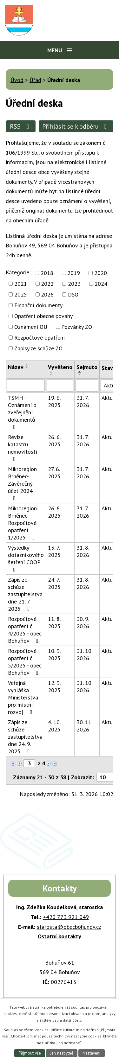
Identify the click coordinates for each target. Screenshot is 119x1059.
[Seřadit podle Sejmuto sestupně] (79, 374)
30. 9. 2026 (82, 622)
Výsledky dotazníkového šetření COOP (26, 558)
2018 (47, 273)
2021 (20, 283)
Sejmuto (86, 367)
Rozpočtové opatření (39, 337)
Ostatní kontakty (59, 936)
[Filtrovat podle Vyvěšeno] (60, 386)
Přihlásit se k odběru (75, 126)
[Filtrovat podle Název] (26, 386)
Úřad (35, 80)
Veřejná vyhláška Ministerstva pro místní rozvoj (23, 697)
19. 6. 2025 (54, 401)
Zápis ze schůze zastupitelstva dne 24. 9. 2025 (25, 736)
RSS (21, 126)
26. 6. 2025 (54, 440)
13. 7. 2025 (54, 551)
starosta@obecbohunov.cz (69, 926)
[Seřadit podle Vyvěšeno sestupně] (51, 374)
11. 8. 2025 (54, 622)
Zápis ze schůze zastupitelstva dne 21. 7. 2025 (25, 594)
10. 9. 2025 (54, 654)
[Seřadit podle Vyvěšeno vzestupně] (51, 372)
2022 (47, 283)
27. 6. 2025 (54, 472)
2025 (20, 294)
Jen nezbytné (61, 1053)
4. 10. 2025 (54, 725)
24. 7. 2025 (54, 583)
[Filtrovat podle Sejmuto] (87, 386)
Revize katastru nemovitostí (22, 447)
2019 (73, 273)
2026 (47, 294)
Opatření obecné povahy (43, 316)
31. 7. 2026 (82, 401)
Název (15, 367)
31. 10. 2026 (84, 654)
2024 (101, 283)
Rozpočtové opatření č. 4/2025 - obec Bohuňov (25, 629)
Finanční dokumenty (38, 305)
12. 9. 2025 (54, 686)
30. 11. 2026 (84, 725)
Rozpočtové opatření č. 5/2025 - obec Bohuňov (25, 661)
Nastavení (91, 1053)
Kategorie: (18, 272)
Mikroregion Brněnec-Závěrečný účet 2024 (22, 483)
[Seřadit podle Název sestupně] (26, 367)
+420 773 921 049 (66, 917)
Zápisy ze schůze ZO (38, 348)
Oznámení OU (30, 326)
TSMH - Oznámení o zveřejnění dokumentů (22, 412)
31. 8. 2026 (82, 551)
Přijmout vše (30, 1053)
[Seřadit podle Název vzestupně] (26, 364)
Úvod (16, 80)
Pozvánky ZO (76, 326)
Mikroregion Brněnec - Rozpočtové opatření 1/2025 (22, 523)
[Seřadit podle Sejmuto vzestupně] (79, 372)
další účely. (72, 1020)
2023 (74, 283)
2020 (100, 273)
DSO (73, 294)
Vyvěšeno (60, 367)
